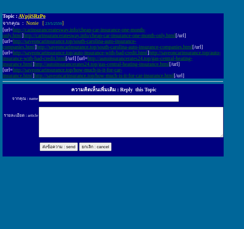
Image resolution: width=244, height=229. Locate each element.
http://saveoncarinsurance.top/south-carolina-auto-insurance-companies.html (115, 47)
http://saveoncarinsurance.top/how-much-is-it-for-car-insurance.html (104, 75)
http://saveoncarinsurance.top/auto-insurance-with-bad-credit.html (80, 52)
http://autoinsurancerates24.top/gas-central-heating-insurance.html (101, 64)
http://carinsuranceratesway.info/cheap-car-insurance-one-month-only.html (99, 35)
